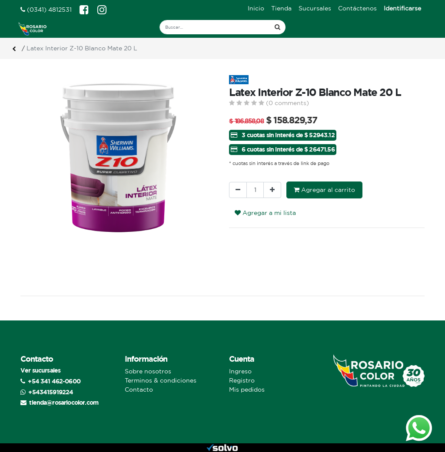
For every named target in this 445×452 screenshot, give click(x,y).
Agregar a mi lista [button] (265, 212)
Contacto (139, 389)
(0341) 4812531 (46, 9)
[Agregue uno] (272, 190)
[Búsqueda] (277, 27)
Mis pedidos (247, 389)
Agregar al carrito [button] (324, 189)
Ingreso (240, 371)
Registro (242, 380)
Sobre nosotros (148, 371)
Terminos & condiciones (160, 380)
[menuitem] (256, 8)
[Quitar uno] (238, 190)
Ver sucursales (40, 370)
